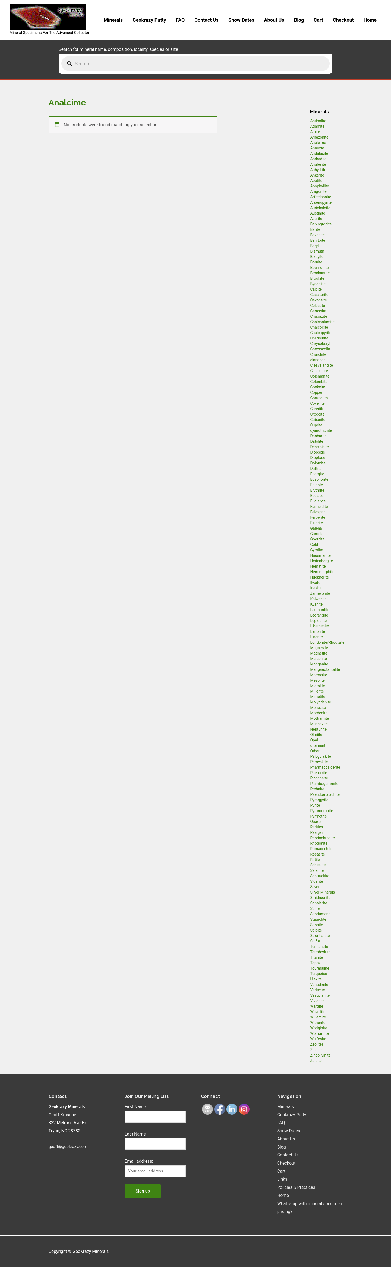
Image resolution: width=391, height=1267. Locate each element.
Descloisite (319, 447)
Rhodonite (318, 843)
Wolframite (319, 1033)
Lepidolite (318, 620)
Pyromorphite (321, 811)
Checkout (343, 20)
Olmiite (316, 734)
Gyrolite (316, 550)
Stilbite (316, 930)
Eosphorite (319, 479)
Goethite (317, 539)
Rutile (315, 859)
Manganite (319, 664)
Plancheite (319, 778)
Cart (318, 20)
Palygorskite (320, 756)
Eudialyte (318, 501)
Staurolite (318, 919)
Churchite (318, 354)
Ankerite (317, 175)
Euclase (316, 495)
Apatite (316, 180)
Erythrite (317, 490)
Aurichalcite (320, 208)
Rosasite (317, 854)
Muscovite (319, 724)
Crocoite (317, 414)
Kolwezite (318, 599)
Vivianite (317, 1001)
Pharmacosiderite (325, 767)
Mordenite (318, 713)
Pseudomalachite (324, 794)
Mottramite (319, 718)
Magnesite (319, 648)
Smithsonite (320, 897)
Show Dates (241, 20)
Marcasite (318, 675)
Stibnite (316, 925)
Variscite (317, 990)
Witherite (317, 1022)
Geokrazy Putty (149, 20)
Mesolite (317, 680)
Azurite (316, 218)
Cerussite (318, 311)
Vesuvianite (320, 995)
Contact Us (206, 20)
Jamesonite (320, 593)
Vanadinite (319, 984)
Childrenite (319, 338)
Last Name (135, 1134)
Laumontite (319, 610)
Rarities (316, 827)
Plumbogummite (324, 783)
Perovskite (319, 762)
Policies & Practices (296, 1187)
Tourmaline (319, 968)
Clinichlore (319, 371)
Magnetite (318, 653)
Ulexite (315, 979)
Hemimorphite (322, 572)
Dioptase (317, 457)
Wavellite (317, 1012)
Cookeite (317, 387)
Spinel (315, 908)
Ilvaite (315, 582)
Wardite (316, 1006)
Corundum (319, 398)
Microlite (317, 686)
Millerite (317, 691)
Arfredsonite (320, 197)
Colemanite (319, 376)
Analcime (318, 142)
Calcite (316, 289)
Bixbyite (316, 256)
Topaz (315, 963)
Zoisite (315, 1060)
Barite (315, 229)
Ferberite (317, 517)
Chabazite (318, 316)
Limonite (317, 631)
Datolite (316, 441)
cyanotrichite (321, 430)
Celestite (317, 305)
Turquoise (318, 974)
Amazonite (319, 137)
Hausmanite (320, 555)
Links (282, 1179)
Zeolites (317, 1044)
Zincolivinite (320, 1055)
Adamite (317, 126)
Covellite (317, 403)
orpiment (317, 745)
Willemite (318, 1017)
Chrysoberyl (320, 343)
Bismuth (317, 251)
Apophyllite (319, 186)
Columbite (318, 381)
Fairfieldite (319, 506)
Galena (316, 528)
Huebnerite (319, 577)
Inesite (315, 588)
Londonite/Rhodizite (327, 642)
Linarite (316, 637)
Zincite (315, 1050)
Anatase (317, 148)
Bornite (316, 262)
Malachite (318, 658)
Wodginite (318, 1028)
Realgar (316, 832)
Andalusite (319, 153)
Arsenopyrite (321, 202)
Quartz (315, 821)
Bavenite (317, 235)
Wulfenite (318, 1039)
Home (370, 20)
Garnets (316, 534)
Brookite (317, 278)
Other (314, 751)
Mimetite (317, 696)
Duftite (315, 468)
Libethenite (319, 626)
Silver (314, 887)
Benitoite (317, 240)
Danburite (318, 436)
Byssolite (318, 284)
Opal (314, 740)
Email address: (139, 1162)
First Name (135, 1106)
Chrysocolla (320, 349)
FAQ (180, 20)
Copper (316, 392)
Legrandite (319, 615)
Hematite (318, 566)
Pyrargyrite (319, 800)
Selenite (317, 870)
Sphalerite (318, 903)
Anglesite (318, 164)
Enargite (317, 474)
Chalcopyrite (320, 333)
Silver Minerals (322, 892)
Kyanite (316, 604)
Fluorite (316, 523)
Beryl (314, 246)
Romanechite (321, 849)
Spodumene (320, 914)
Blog (299, 20)
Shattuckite (319, 876)
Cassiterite (319, 295)
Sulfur (315, 941)
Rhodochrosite (322, 838)
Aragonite (318, 191)
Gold (314, 544)
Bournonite (319, 267)
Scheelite (318, 865)
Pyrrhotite (318, 816)
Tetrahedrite (320, 952)
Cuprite (316, 425)
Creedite (317, 409)
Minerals (113, 20)
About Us (274, 20)
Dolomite (317, 463)
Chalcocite (319, 327)
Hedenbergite (321, 561)
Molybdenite (320, 702)
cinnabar (317, 360)
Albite (315, 132)
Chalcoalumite (322, 322)
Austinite (317, 213)
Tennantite (319, 946)
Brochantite (320, 273)
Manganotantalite (325, 669)
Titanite (316, 957)
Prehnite (317, 789)
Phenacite (318, 773)
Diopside (317, 452)
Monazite (318, 707)
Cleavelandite (321, 365)
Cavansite (318, 300)
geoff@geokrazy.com (69, 1146)
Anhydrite (318, 170)
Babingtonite (321, 224)
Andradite (318, 159)
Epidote (316, 485)
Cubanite (317, 419)
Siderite (316, 881)
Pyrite (315, 805)
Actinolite (318, 121)
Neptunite (318, 729)
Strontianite (320, 935)
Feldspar (317, 512)
